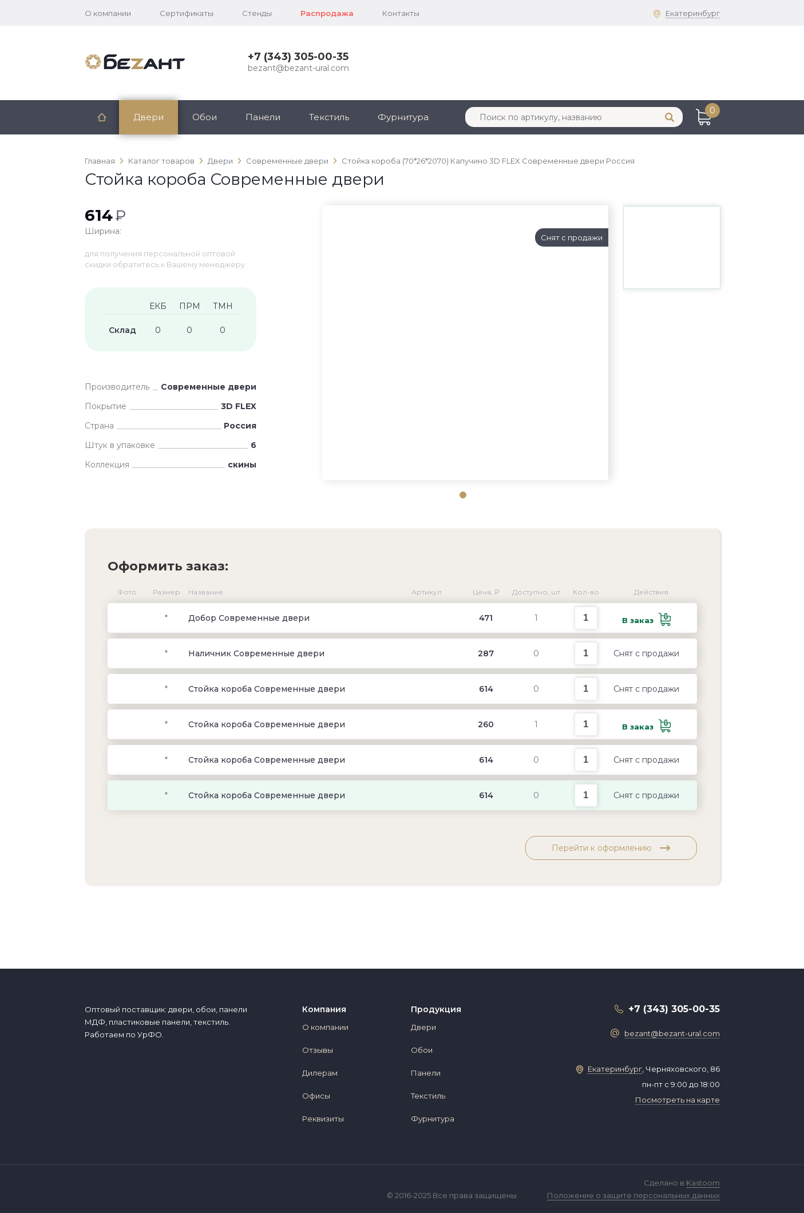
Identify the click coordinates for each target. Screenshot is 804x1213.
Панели (262, 117)
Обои (204, 117)
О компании (108, 13)
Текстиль (329, 117)
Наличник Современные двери (256, 653)
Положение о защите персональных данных (633, 1195)
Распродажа (327, 13)
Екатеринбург (693, 13)
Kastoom (703, 1182)
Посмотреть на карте (677, 1099)
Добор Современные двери (249, 618)
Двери (148, 117)
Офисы (316, 1095)
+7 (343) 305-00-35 (298, 56)
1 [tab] (462, 494)
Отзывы (317, 1050)
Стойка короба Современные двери (266, 689)
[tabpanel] (465, 225)
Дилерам (320, 1072)
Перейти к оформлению (611, 848)
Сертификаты (186, 13)
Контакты (400, 13)
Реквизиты (323, 1118)
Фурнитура (403, 117)
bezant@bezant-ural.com (298, 68)
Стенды (257, 13)
